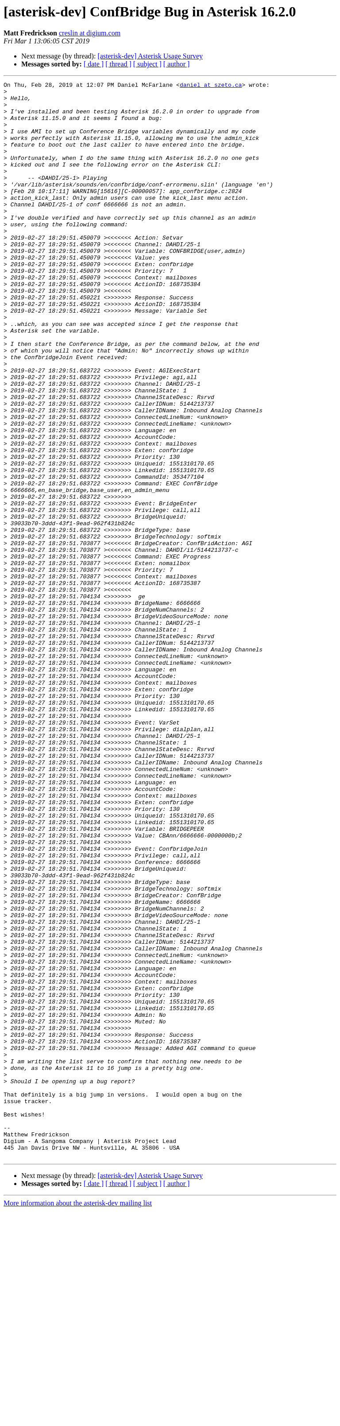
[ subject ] (147, 64)
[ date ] (94, 64)
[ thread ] (118, 64)
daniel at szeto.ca (211, 86)
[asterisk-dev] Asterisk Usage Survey (150, 56)
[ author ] (176, 64)
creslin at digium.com (89, 33)
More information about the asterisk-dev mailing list (78, 1418)
